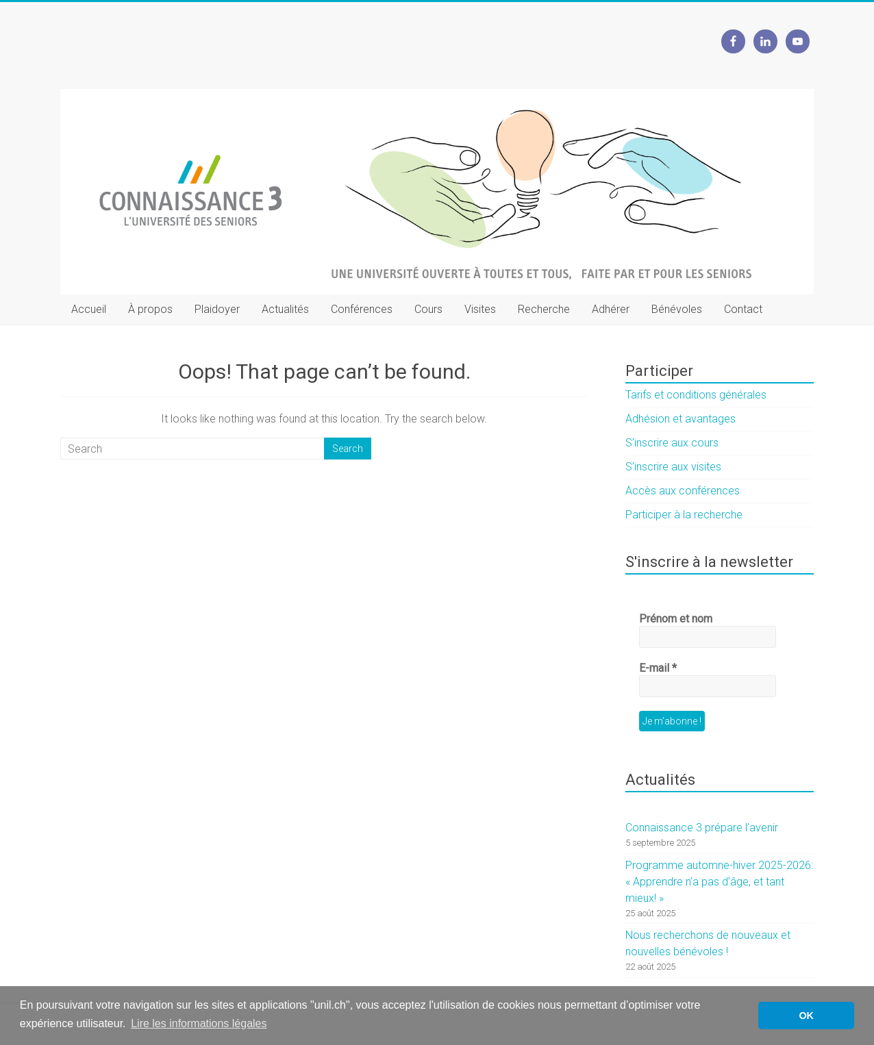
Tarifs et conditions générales (695, 394)
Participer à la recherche (683, 514)
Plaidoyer (217, 309)
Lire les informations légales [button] (198, 1023)
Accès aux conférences (682, 490)
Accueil (88, 309)
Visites (480, 309)
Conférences (361, 309)
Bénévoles (676, 309)
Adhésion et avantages (680, 418)
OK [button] (806, 1015)
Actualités (285, 309)
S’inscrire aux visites (673, 466)
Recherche (544, 309)
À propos (150, 309)
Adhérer (610, 309)
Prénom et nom (675, 618)
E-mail (658, 668)
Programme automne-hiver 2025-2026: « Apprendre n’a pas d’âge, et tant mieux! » (719, 882)
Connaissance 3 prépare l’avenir (701, 827)
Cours (428, 309)
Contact (743, 309)
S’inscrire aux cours (672, 442)
